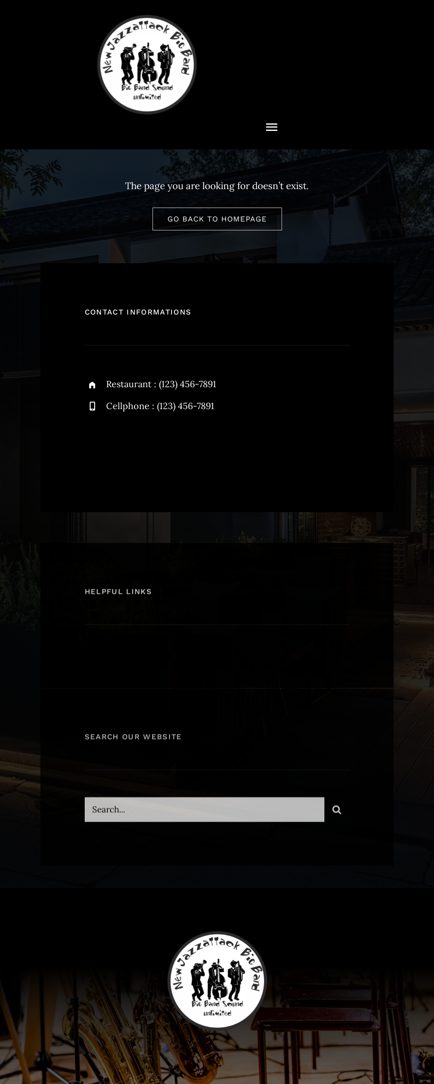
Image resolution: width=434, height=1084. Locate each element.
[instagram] (151, 449)
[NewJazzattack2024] (147, 19)
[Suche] (336, 813)
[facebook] (96, 449)
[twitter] (123, 449)
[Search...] (205, 813)
